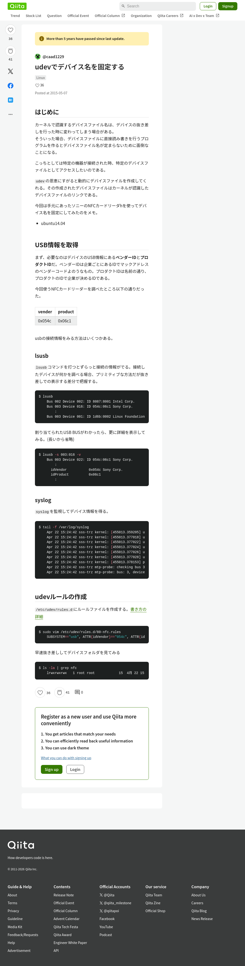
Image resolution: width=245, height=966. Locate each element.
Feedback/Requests (23, 934)
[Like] (10, 29)
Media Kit (15, 926)
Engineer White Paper (70, 942)
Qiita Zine (153, 902)
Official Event (78, 15)
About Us (198, 895)
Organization (141, 15)
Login (208, 6)
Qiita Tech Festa (66, 926)
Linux (40, 77)
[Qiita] (17, 6)
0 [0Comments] (78, 692)
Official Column (110, 15)
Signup (228, 6)
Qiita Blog (199, 910)
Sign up (52, 769)
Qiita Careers (170, 15)
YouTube (106, 926)
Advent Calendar (66, 918)
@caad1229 (49, 56)
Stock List (33, 15)
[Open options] (10, 114)
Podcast (106, 934)
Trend (15, 15)
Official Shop (155, 910)
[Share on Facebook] (10, 85)
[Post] (10, 71)
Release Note (64, 895)
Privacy (13, 910)
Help (11, 942)
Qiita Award (63, 934)
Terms (12, 902)
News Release (202, 918)
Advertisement (19, 950)
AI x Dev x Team (204, 15)
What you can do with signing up (66, 757)
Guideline (15, 918)
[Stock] (10, 51)
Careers (197, 902)
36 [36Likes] (11, 38)
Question (54, 15)
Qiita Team (153, 895)
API (56, 950)
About (12, 895)
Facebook (107, 918)
